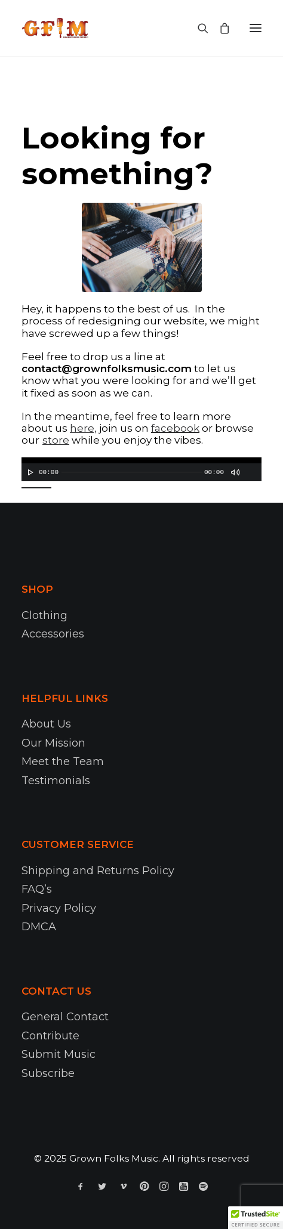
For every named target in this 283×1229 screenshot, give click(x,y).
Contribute (50, 1035)
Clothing (44, 615)
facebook (175, 428)
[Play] (29, 472)
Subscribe (48, 1073)
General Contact (65, 1016)
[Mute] (234, 472)
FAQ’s (36, 889)
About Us (46, 723)
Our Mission (53, 743)
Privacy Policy (58, 908)
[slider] (131, 472)
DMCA (38, 926)
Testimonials (55, 780)
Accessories (52, 633)
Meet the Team (62, 761)
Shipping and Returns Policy (97, 870)
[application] (141, 469)
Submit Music (58, 1054)
